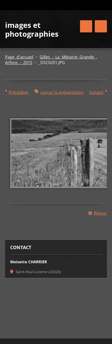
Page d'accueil (19, 57)
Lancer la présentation (62, 92)
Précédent (18, 92)
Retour (100, 213)
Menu (101, 26)
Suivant (96, 92)
